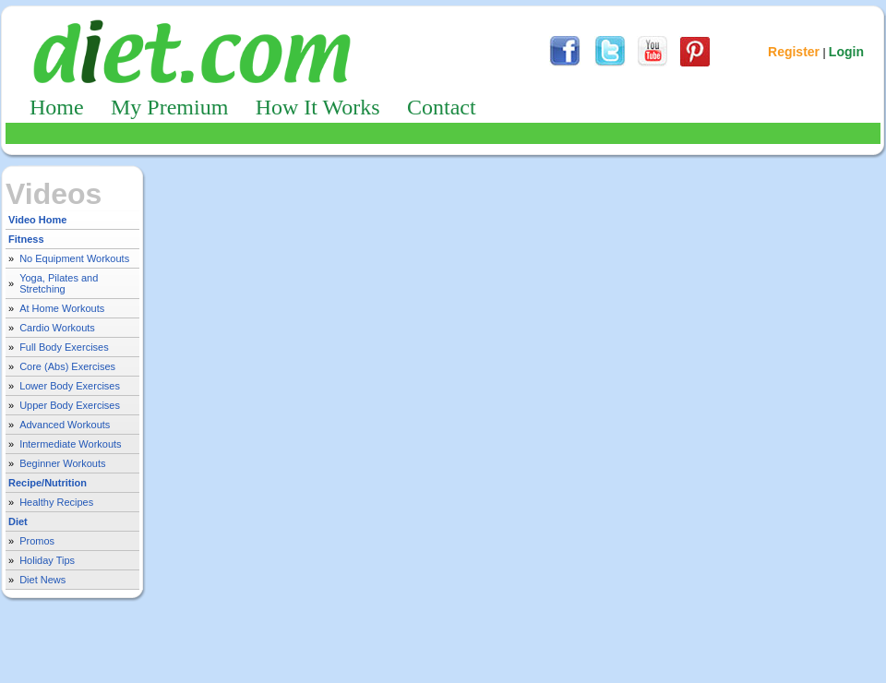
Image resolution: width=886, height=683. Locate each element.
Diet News (42, 579)
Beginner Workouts (62, 463)
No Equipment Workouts (74, 258)
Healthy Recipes (56, 502)
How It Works (318, 107)
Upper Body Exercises (69, 405)
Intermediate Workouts (70, 443)
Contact (441, 107)
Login (846, 51)
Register (794, 51)
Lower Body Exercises (69, 385)
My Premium (169, 107)
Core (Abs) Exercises (67, 366)
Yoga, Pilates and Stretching (58, 283)
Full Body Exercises (64, 347)
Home (57, 107)
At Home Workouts (61, 308)
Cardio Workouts (57, 327)
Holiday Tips (47, 560)
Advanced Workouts (64, 424)
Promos (36, 540)
